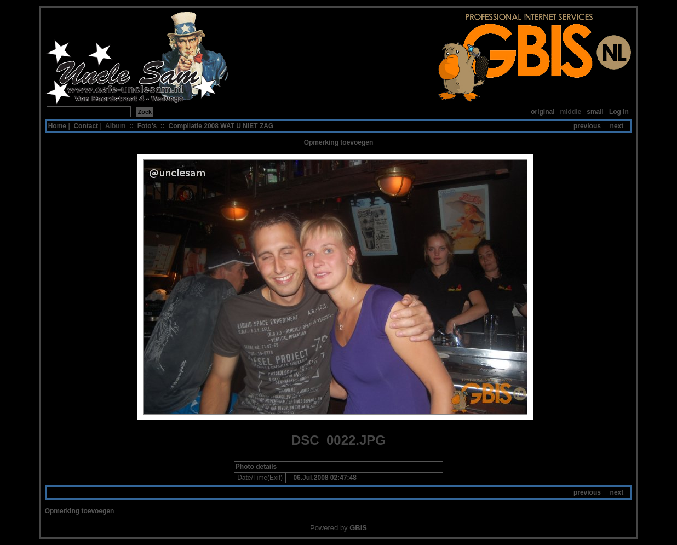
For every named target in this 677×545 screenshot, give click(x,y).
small (595, 112)
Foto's (147, 126)
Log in (619, 112)
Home (57, 126)
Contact (85, 126)
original (542, 112)
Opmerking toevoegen (339, 142)
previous (587, 126)
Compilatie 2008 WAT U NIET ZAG (221, 126)
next (617, 126)
